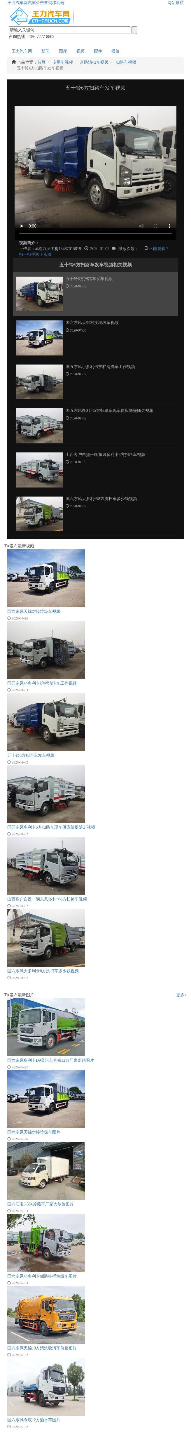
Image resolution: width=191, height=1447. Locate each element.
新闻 (45, 51)
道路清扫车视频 (94, 62)
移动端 (58, 3)
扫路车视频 (126, 62)
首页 (41, 62)
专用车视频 (62, 62)
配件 (98, 51)
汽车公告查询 (40, 3)
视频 (80, 51)
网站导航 (175, 3)
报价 (115, 51)
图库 (63, 51)
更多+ (181, 995)
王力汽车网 (17, 3)
